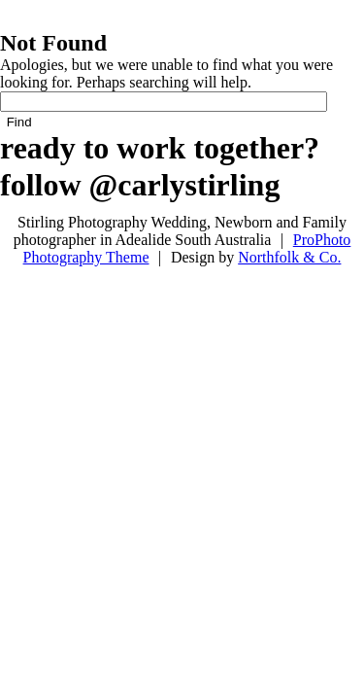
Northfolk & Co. (289, 257)
